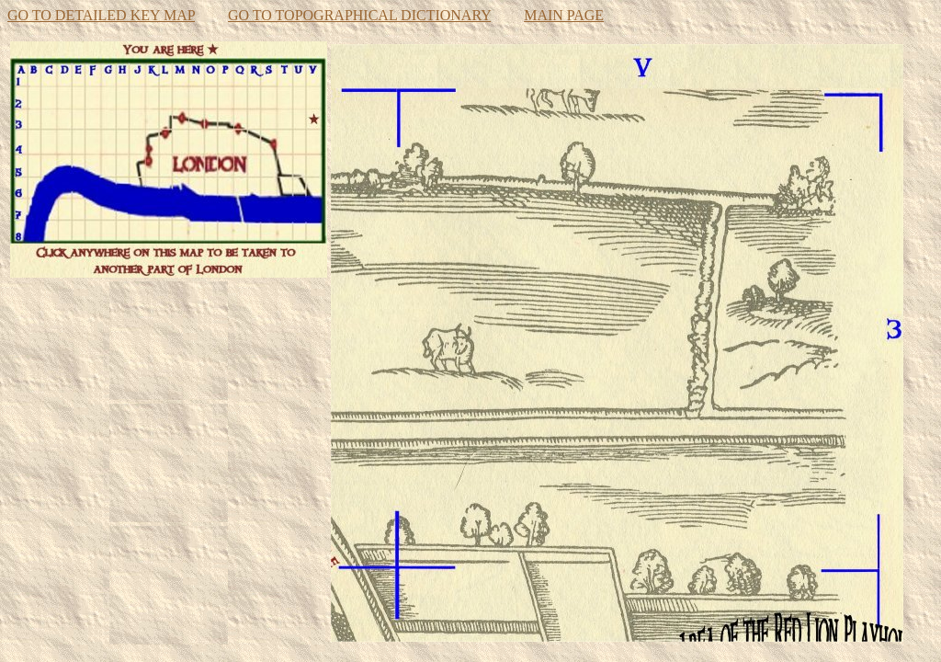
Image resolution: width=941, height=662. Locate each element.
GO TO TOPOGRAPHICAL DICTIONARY (359, 15)
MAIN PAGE (564, 15)
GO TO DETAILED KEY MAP (101, 15)
